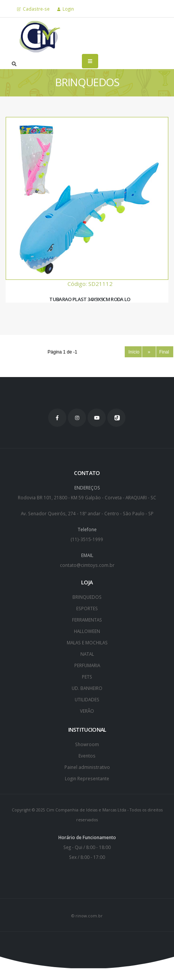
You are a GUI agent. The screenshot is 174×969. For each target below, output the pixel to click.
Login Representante (87, 778)
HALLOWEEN (87, 631)
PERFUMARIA (87, 665)
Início (133, 352)
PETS (87, 677)
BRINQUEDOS (87, 597)
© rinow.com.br (87, 915)
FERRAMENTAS (87, 620)
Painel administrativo (87, 767)
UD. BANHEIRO (87, 688)
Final (165, 352)
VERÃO (87, 711)
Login (65, 9)
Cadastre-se (33, 9)
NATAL (87, 654)
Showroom (87, 744)
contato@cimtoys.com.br (87, 565)
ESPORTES (87, 608)
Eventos (87, 756)
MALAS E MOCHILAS (87, 642)
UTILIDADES (87, 699)
